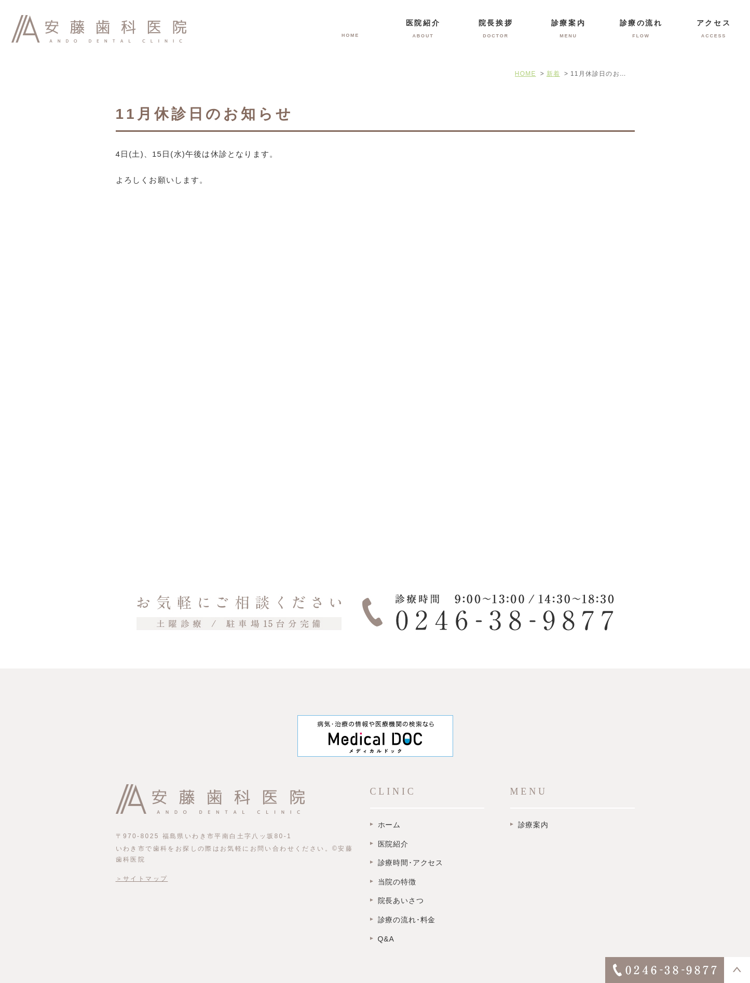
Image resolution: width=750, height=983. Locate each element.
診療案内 (533, 825)
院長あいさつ (401, 900)
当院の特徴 (397, 882)
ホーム (389, 825)
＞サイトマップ (142, 878)
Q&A (386, 939)
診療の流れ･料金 (407, 920)
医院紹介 (393, 844)
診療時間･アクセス (411, 862)
